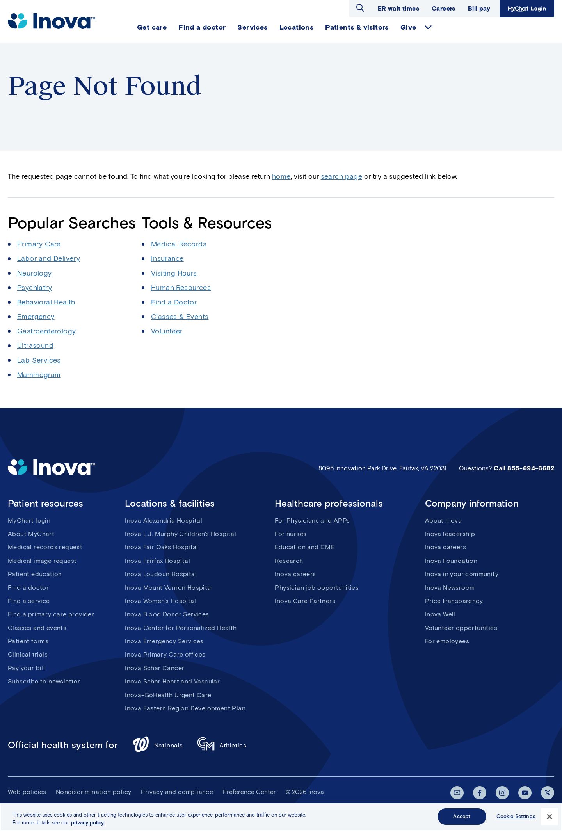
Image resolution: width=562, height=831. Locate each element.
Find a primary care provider (51, 614)
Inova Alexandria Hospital (163, 520)
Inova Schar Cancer (154, 668)
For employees (447, 641)
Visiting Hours (174, 273)
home (281, 176)
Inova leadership (450, 533)
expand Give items (428, 27)
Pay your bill (26, 668)
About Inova (443, 520)
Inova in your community (461, 574)
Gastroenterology (46, 331)
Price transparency (454, 601)
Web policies (27, 791)
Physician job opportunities (317, 587)
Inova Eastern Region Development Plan (185, 708)
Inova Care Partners (305, 601)
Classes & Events (179, 316)
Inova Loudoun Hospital (161, 574)
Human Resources (181, 287)
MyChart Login (527, 8)
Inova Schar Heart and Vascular (172, 681)
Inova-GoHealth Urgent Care (168, 695)
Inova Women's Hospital (160, 601)
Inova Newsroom (450, 587)
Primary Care (39, 244)
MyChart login (29, 520)
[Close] (549, 816)
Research (289, 560)
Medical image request (42, 560)
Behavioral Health (46, 302)
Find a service (29, 601)
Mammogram (39, 374)
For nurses (290, 533)
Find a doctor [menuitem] (202, 27)
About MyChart (31, 533)
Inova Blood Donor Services (167, 614)
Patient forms (28, 641)
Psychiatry (34, 287)
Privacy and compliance (176, 791)
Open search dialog (360, 8)
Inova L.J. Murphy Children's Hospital (180, 533)
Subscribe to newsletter (44, 681)
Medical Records (178, 244)
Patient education (35, 574)
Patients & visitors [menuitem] (357, 27)
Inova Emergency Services (164, 641)
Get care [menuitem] (152, 27)
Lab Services (39, 360)
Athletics (222, 745)
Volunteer (167, 331)
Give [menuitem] (408, 27)
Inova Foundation (451, 560)
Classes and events (37, 628)
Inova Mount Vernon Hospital (169, 587)
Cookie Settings (515, 817)
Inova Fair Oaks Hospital (161, 547)
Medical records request (45, 547)
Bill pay (479, 8)
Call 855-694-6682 (524, 468)
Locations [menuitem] (296, 27)
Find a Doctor (174, 302)
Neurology (34, 273)
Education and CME (304, 547)
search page (341, 176)
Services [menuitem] (252, 27)
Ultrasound (35, 345)
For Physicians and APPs (312, 520)
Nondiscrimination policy (94, 791)
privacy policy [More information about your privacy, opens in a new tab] (87, 823)
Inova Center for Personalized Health (181, 628)
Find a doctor (28, 587)
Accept (461, 817)
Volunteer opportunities (461, 628)
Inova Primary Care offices (165, 654)
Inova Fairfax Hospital (157, 560)
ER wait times (398, 8)
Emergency (36, 316)
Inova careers (295, 574)
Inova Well (440, 614)
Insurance (167, 258)
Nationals (157, 745)
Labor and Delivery (48, 258)
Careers (443, 8)
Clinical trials (28, 654)
